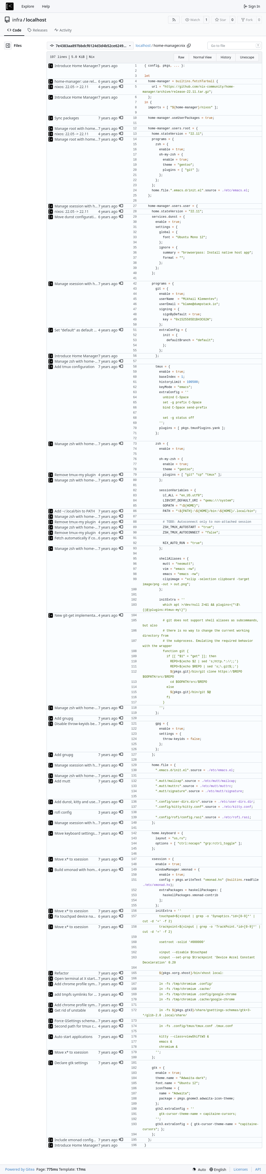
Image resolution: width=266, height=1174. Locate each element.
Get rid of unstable (70, 1010)
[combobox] (234, 45)
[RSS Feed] (174, 20)
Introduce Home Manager (76, 65)
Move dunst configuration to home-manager (91, 216)
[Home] (10, 6)
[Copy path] (189, 45)
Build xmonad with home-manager (83, 869)
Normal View (202, 57)
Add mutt (62, 781)
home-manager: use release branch (84, 81)
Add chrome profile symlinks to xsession (88, 983)
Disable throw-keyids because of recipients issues (95, 723)
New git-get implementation (78, 615)
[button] (121, 81)
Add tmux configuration (74, 366)
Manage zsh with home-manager (82, 361)
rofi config (63, 812)
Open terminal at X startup (76, 978)
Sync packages (66, 118)
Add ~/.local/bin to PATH (74, 511)
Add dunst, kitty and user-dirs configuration (91, 801)
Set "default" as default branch (80, 330)
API (258, 1169)
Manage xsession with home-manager (86, 206)
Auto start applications (73, 1036)
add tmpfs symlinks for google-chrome (86, 994)
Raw (181, 57)
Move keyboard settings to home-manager (90, 833)
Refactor (61, 973)
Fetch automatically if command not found (90, 538)
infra (17, 19)
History (226, 57)
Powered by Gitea (20, 1169)
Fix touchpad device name (76, 916)
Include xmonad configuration (79, 1139)
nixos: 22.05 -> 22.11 (71, 86)
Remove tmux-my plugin (75, 474)
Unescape (247, 57)
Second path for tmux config (78, 1026)
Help (46, 6)
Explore (27, 6)
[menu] (199, 1169)
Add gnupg (63, 718)
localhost (36, 19)
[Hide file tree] (8, 45)
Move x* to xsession (71, 859)
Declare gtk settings (71, 1062)
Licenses (241, 1169)
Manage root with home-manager (83, 128)
